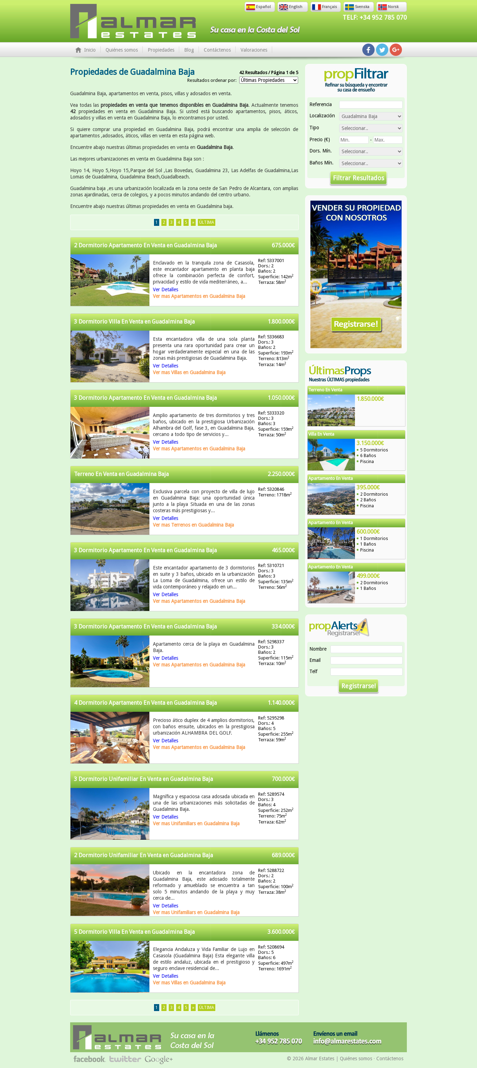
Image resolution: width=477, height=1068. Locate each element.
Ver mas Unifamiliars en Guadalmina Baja (196, 823)
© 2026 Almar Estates (310, 1058)
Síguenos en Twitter (382, 50)
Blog (189, 50)
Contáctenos (217, 50)
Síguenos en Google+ (396, 50)
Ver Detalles (165, 289)
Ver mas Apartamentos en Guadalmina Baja (199, 296)
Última (206, 222)
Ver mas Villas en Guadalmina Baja (189, 372)
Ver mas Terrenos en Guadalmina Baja (193, 525)
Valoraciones (254, 50)
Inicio (90, 50)
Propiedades (161, 50)
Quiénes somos (122, 50)
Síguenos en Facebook (368, 50)
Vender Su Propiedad (356, 274)
